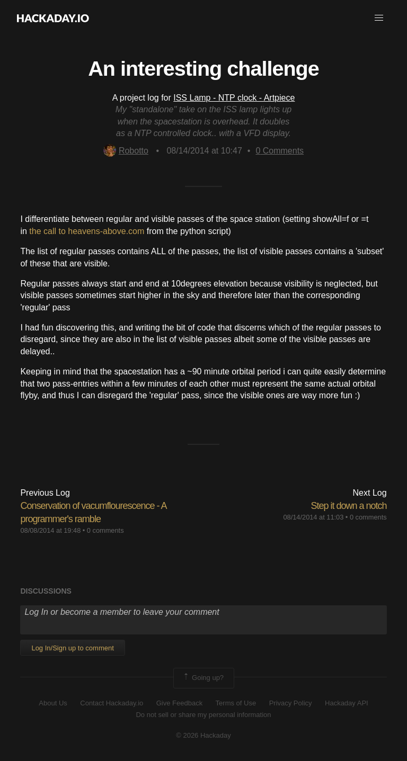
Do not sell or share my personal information (203, 715)
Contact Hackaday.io (111, 703)
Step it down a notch (348, 505)
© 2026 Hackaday (203, 735)
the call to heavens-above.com (86, 231)
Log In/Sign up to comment (72, 648)
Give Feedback (179, 703)
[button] (379, 18)
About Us (53, 703)
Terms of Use (236, 703)
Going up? (203, 678)
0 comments (105, 530)
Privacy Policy (290, 703)
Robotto (125, 150)
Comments (279, 150)
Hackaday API (346, 703)
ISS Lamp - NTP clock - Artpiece (234, 97)
